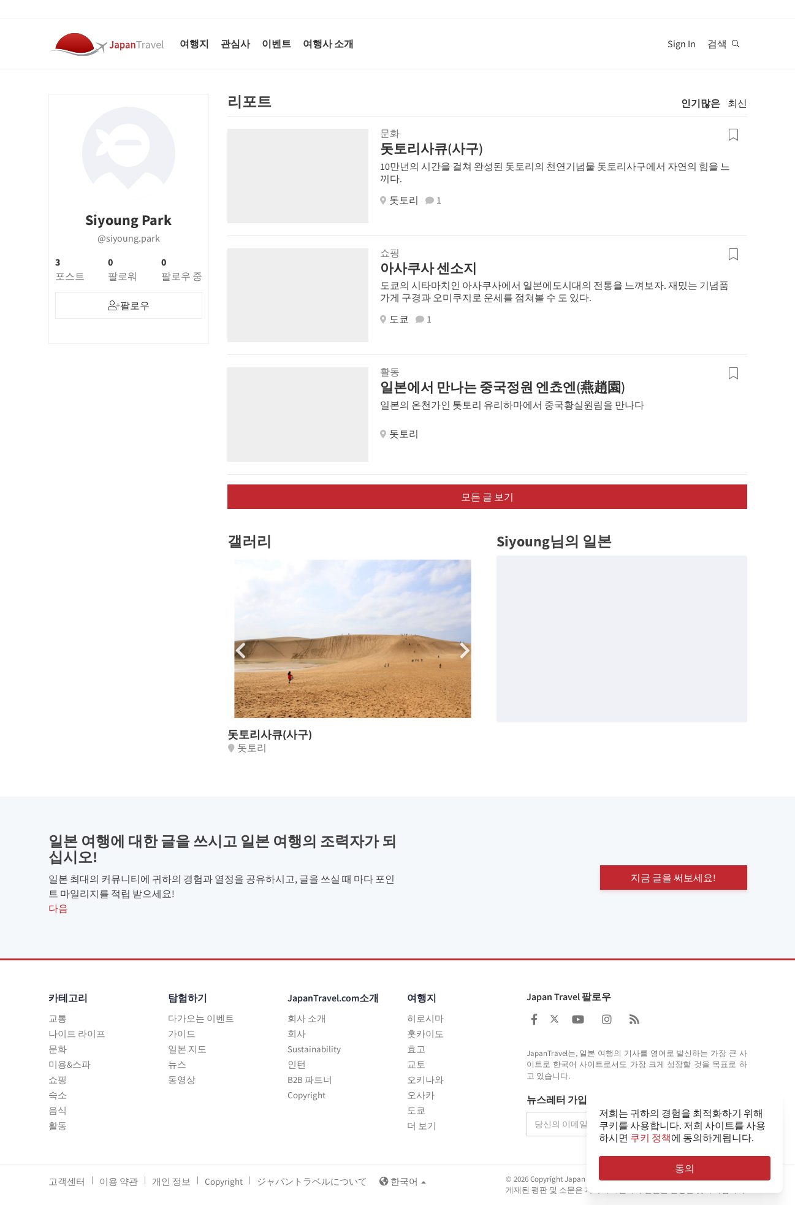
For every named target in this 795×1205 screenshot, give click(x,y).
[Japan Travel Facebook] (534, 1019)
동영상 (182, 1079)
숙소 (57, 1095)
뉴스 (177, 1064)
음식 (57, 1110)
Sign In (682, 43)
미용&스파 (69, 1064)
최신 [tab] (737, 103)
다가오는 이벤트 (201, 1018)
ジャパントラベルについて (312, 1181)
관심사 (235, 43)
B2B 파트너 (309, 1079)
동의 (684, 1168)
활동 (57, 1125)
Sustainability (314, 1049)
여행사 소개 (328, 43)
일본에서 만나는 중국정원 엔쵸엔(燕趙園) (502, 387)
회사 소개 (306, 1018)
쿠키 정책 (650, 1137)
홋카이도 (425, 1033)
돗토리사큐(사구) (431, 148)
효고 (416, 1049)
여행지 (194, 43)
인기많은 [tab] (700, 103)
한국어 (402, 1181)
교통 (57, 1018)
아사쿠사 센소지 (428, 268)
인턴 (296, 1064)
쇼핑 (57, 1079)
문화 (57, 1049)
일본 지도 (187, 1049)
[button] (465, 650)
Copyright (306, 1095)
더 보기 (421, 1125)
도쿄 (416, 1110)
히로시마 (425, 1018)
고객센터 (66, 1181)
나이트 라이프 (76, 1033)
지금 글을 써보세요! (673, 877)
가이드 (182, 1033)
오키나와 (425, 1079)
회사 (296, 1033)
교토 (416, 1064)
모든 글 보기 (487, 497)
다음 (58, 908)
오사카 (421, 1095)
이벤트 (276, 43)
